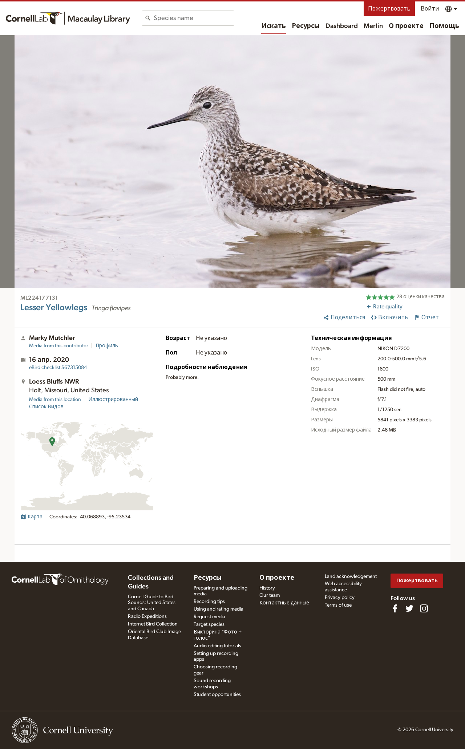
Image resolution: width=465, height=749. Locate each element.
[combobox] (194, 18)
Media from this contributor (58, 345)
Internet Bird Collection (153, 624)
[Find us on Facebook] (395, 608)
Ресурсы (306, 26)
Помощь (444, 26)
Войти (430, 9)
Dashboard (342, 26)
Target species (209, 624)
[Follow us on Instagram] (424, 608)
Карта (31, 516)
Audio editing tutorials (217, 645)
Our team (269, 595)
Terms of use (338, 605)
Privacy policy (340, 597)
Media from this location (55, 399)
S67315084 (58, 367)
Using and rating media (218, 609)
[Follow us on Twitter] (409, 608)
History (267, 588)
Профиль (107, 345)
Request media (209, 616)
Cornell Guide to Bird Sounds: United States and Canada (151, 603)
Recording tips (209, 601)
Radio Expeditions (147, 616)
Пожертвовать (389, 9)
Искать (273, 26)
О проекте (406, 26)
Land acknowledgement (351, 576)
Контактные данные (284, 603)
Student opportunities (217, 694)
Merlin (373, 26)
